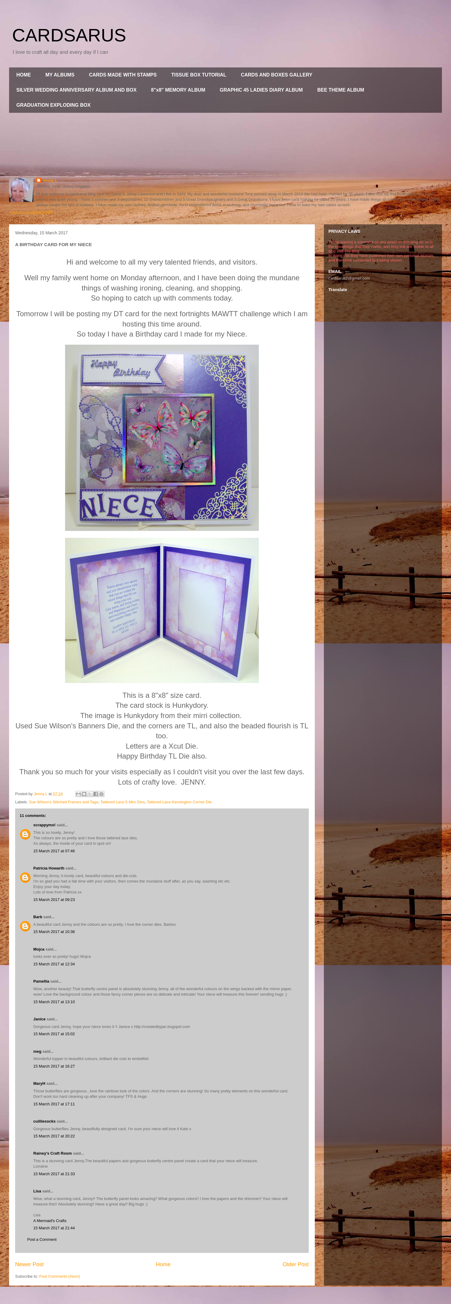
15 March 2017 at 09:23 (54, 899)
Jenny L (49, 180)
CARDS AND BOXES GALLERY (276, 74)
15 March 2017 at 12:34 (54, 964)
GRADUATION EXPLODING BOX (53, 105)
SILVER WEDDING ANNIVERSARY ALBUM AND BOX (76, 90)
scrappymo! (44, 825)
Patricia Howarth (48, 868)
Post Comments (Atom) (59, 1276)
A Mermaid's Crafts (49, 1220)
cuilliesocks (44, 1121)
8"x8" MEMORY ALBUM (178, 90)
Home (163, 1264)
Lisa (37, 1191)
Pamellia (41, 981)
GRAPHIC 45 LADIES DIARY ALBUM (261, 90)
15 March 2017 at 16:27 (54, 1066)
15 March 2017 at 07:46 (54, 851)
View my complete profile (31, 212)
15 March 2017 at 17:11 (54, 1104)
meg (37, 1051)
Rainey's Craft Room (52, 1153)
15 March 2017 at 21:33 (54, 1174)
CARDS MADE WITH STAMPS (123, 74)
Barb (37, 917)
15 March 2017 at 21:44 (54, 1228)
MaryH (39, 1083)
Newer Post (29, 1264)
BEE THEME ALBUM (340, 90)
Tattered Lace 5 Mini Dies (122, 802)
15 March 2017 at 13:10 (54, 1002)
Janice (39, 1019)
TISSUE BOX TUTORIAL (198, 74)
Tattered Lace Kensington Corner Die (179, 802)
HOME (23, 74)
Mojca (38, 949)
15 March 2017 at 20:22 (54, 1136)
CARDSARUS (69, 35)
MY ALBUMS (59, 74)
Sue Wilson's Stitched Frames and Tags (63, 802)
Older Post (296, 1264)
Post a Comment (42, 1239)
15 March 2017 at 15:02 (54, 1034)
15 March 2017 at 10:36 (54, 931)
